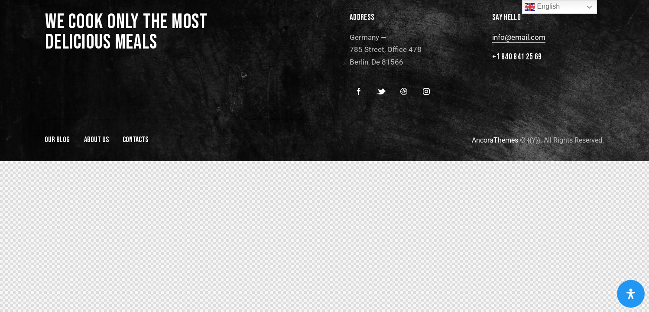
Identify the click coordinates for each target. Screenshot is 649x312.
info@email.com (518, 37)
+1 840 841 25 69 (517, 57)
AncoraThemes (495, 140)
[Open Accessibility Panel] (631, 294)
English (542, 7)
